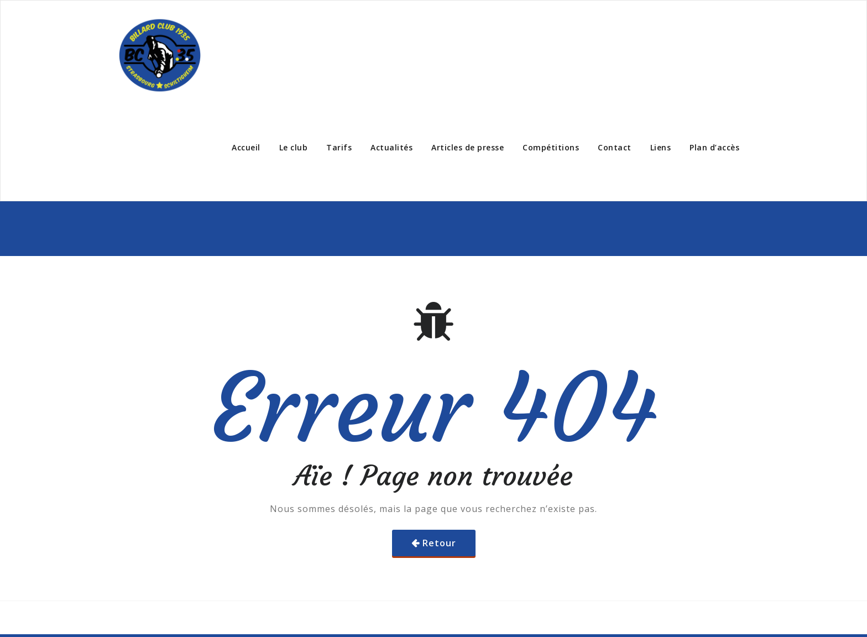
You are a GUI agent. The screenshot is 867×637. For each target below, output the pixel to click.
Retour (439, 543)
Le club (293, 147)
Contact (614, 147)
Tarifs (339, 147)
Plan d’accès (714, 147)
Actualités (391, 147)
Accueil (246, 147)
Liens (660, 147)
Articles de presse (467, 147)
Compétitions (551, 147)
